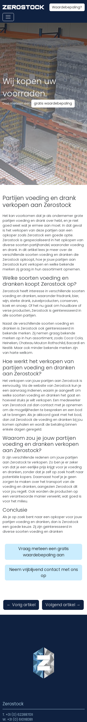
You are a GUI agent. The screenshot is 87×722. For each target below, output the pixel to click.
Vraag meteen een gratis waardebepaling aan (43, 551)
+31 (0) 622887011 (19, 714)
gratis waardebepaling (53, 103)
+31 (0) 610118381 (20, 719)
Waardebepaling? (67, 7)
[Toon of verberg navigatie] (8, 17)
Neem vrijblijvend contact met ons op (43, 572)
